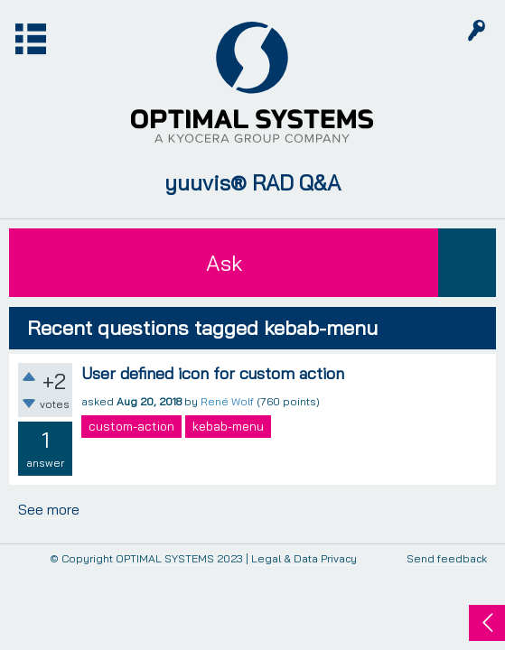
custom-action (131, 426)
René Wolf (227, 401)
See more (48, 509)
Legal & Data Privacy (304, 558)
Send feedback (447, 559)
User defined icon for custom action (212, 373)
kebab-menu (228, 426)
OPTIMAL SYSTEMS (165, 558)
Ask (224, 262)
